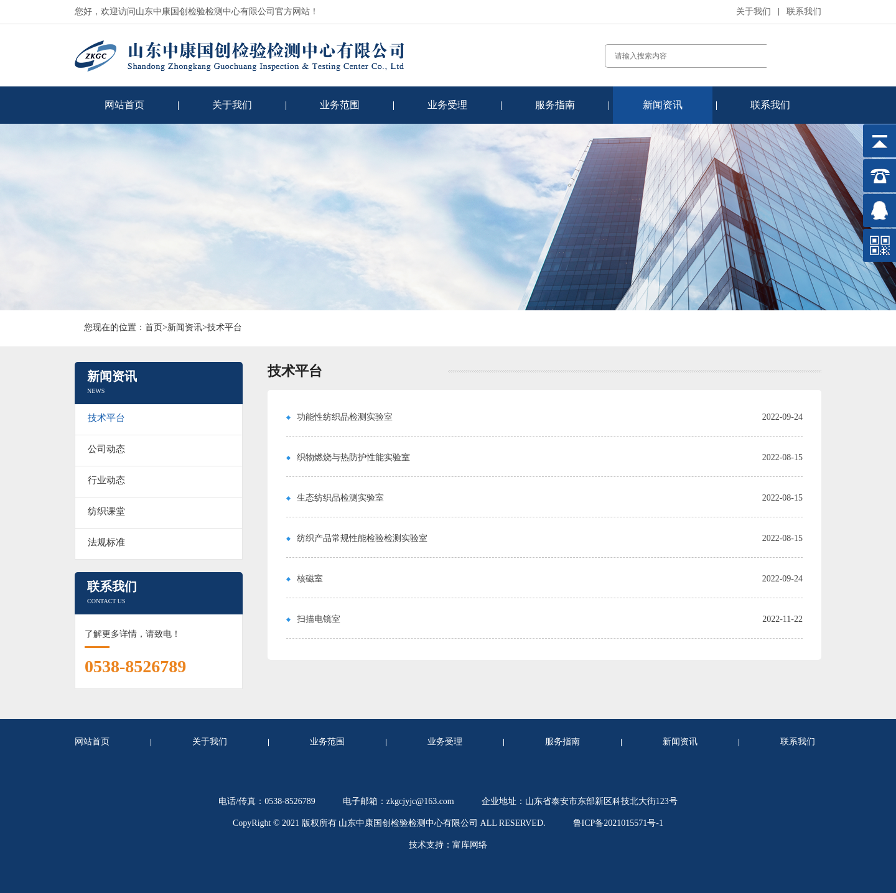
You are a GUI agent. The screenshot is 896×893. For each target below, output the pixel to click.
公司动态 (106, 449)
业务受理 (447, 104)
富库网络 (469, 844)
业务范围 (340, 104)
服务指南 (555, 104)
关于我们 (753, 11)
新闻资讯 (663, 104)
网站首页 (124, 104)
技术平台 (224, 327)
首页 (153, 327)
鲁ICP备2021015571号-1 (618, 823)
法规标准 (106, 542)
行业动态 (106, 480)
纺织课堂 (106, 511)
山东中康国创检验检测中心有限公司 (408, 823)
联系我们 (803, 11)
